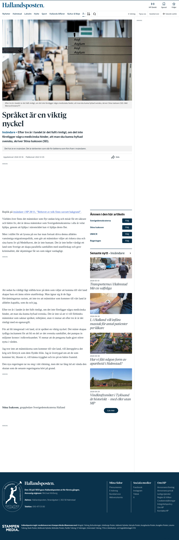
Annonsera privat (165, 490)
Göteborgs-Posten (108, 525)
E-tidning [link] (131, 14)
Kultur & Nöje (73, 13)
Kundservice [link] (154, 14)
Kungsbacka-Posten (148, 525)
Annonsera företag (165, 487)
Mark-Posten (32, 528)
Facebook (137, 487)
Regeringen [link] (95, 240)
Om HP (160, 507)
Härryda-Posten (134, 525)
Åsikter (86, 13)
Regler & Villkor (164, 497)
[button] (94, 13)
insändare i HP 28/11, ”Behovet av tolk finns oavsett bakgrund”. (47, 211)
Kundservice (115, 494)
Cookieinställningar (166, 500)
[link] (23, 5)
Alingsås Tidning (83, 525)
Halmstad (17, 13)
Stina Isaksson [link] (97, 227)
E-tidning (113, 490)
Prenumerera (115, 487)
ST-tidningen (81, 528)
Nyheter (6, 13)
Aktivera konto (116, 497)
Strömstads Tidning (94, 528)
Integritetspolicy (164, 504)
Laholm (27, 13)
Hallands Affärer (57, 13)
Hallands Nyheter (122, 525)
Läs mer (111, 410)
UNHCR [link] (93, 234)
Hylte (36, 13)
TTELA (104, 528)
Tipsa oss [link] (142, 14)
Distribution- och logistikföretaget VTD (121, 528)
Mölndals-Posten (58, 528)
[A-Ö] (89, 14)
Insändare (8, 132)
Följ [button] (127, 220)
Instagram (137, 490)
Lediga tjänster (164, 494)
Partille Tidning (70, 528)
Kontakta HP (163, 510)
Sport (44, 13)
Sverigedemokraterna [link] (100, 220)
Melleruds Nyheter (44, 528)
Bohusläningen (95, 525)
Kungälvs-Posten (162, 525)
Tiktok (136, 494)
